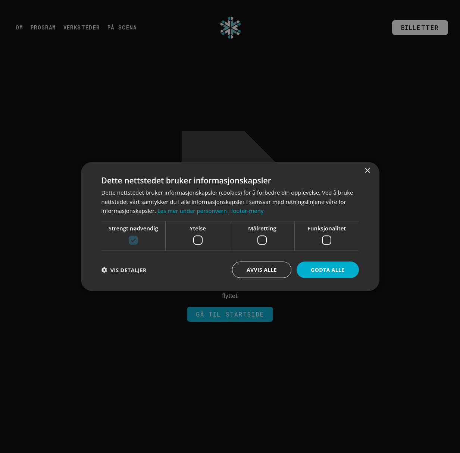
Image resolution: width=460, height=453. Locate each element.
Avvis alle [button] (262, 269)
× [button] (367, 170)
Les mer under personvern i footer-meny (210, 210)
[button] (124, 270)
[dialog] (230, 226)
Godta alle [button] (327, 269)
